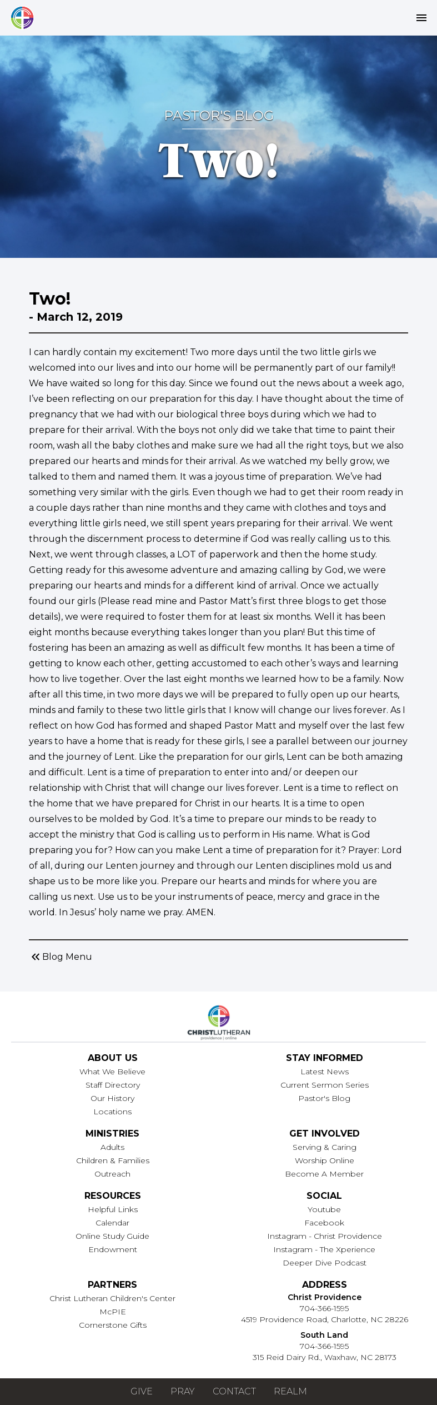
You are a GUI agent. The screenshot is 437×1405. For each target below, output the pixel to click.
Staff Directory (113, 1085)
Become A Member (324, 1174)
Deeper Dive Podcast (324, 1263)
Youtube (324, 1209)
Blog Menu (60, 957)
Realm (290, 1391)
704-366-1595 (324, 1308)
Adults (112, 1147)
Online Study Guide (112, 1236)
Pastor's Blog (324, 1098)
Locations (112, 1112)
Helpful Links (113, 1209)
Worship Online (324, 1160)
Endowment (112, 1249)
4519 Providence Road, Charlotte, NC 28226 (324, 1319)
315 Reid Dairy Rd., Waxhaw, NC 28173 (324, 1357)
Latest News (324, 1072)
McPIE (112, 1312)
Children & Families (112, 1160)
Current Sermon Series (324, 1085)
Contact (234, 1391)
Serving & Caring (324, 1147)
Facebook (324, 1223)
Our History (112, 1098)
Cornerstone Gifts (113, 1325)
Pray (182, 1391)
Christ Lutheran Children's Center (112, 1298)
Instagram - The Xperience (324, 1249)
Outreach (112, 1174)
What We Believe (112, 1072)
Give (141, 1391)
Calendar (112, 1223)
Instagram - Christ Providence (324, 1236)
